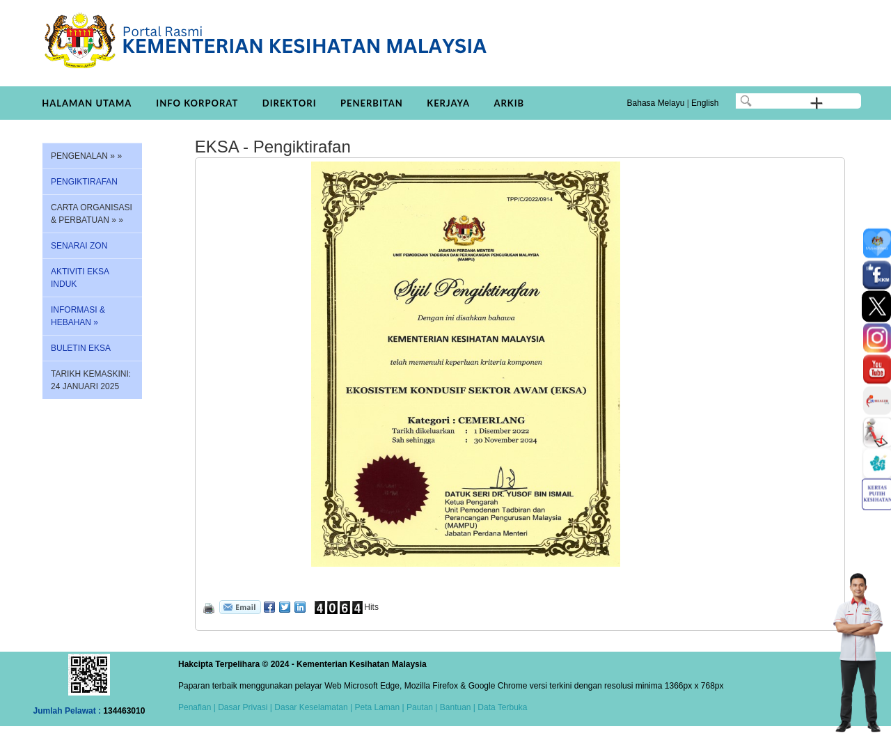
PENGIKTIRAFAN (84, 182)
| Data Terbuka (499, 707)
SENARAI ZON (79, 246)
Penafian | (197, 707)
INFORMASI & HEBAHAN (78, 316)
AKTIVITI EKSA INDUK (80, 278)
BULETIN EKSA (81, 348)
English (704, 103)
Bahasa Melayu (656, 103)
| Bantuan (452, 707)
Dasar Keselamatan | (312, 707)
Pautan (420, 707)
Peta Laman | (379, 707)
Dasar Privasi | (244, 707)
